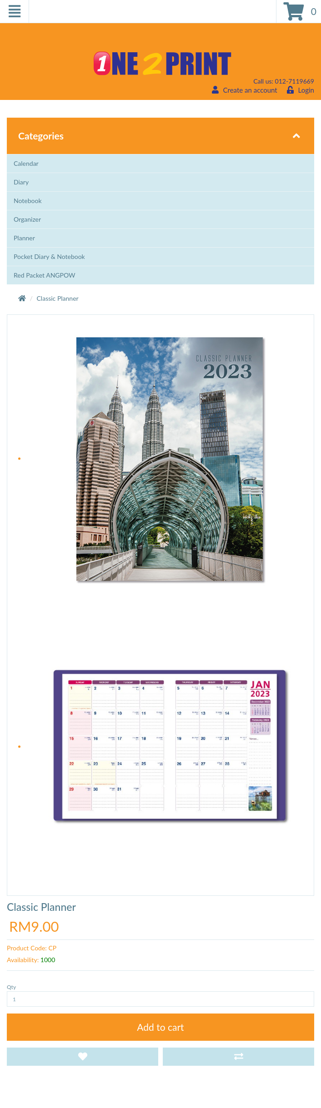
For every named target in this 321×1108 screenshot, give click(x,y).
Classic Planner (58, 298)
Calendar (26, 163)
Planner (24, 238)
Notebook (28, 200)
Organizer (27, 219)
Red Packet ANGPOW (44, 275)
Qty (11, 987)
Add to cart (160, 1027)
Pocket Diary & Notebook (49, 256)
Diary (21, 182)
